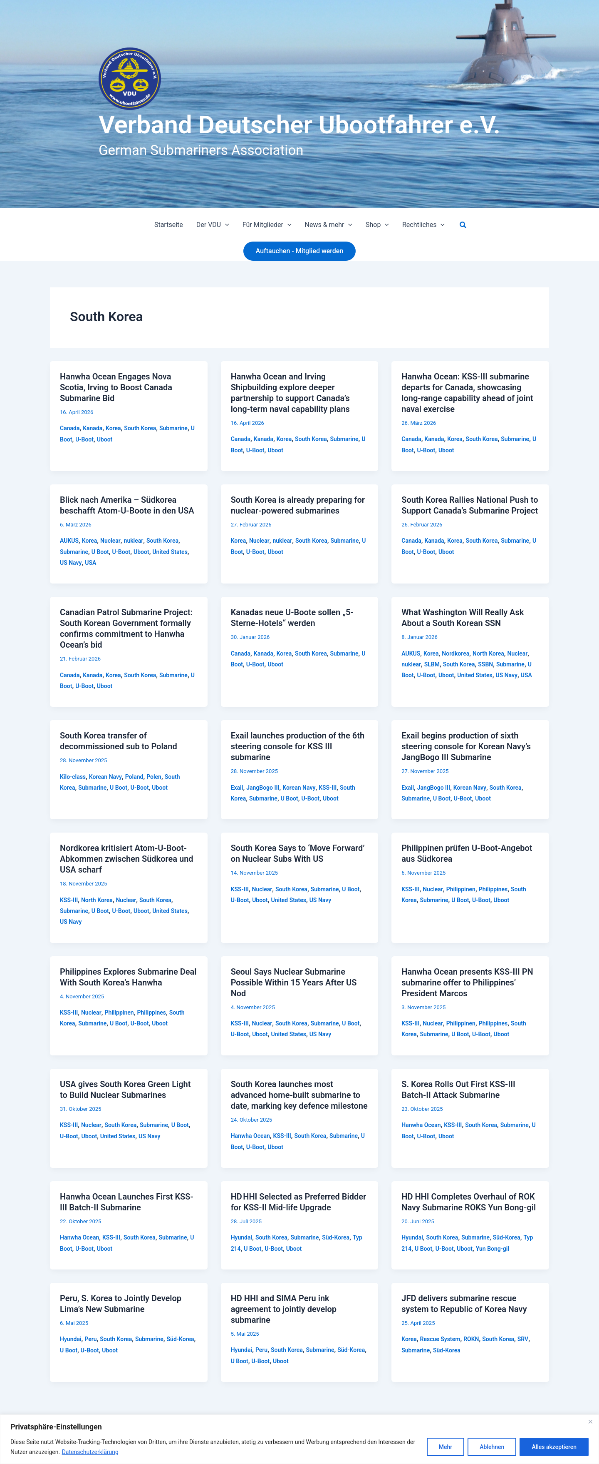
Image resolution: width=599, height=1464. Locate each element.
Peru (90, 1339)
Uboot (105, 439)
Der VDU (212, 225)
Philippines (493, 889)
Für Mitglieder (267, 225)
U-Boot (84, 439)
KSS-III (328, 787)
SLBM (432, 664)
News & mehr (328, 225)
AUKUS (69, 540)
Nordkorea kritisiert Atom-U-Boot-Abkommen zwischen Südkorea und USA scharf (126, 859)
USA (90, 562)
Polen (153, 776)
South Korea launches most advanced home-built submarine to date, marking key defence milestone (299, 1095)
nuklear (134, 540)
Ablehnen (492, 1447)
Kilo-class (73, 776)
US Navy (71, 562)
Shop (377, 225)
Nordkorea (455, 653)
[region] (299, 1439)
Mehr (445, 1447)
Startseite (168, 225)
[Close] (590, 1422)
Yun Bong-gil (492, 1248)
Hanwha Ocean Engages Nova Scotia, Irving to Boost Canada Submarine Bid (116, 387)
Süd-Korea (335, 1237)
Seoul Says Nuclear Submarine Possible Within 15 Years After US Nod (294, 982)
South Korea (140, 428)
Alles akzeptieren (554, 1447)
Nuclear (110, 540)
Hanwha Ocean (250, 1135)
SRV (522, 1339)
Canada (69, 428)
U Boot (100, 552)
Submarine (173, 428)
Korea (113, 428)
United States (169, 552)
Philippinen (460, 889)
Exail (237, 787)
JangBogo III (262, 787)
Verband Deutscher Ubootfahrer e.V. (299, 125)
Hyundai (241, 1237)
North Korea (488, 653)
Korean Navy (105, 776)
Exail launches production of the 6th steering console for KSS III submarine (297, 746)
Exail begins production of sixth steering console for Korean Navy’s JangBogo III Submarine (466, 746)
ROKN (471, 1339)
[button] (225, 225)
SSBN (485, 664)
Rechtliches (423, 225)
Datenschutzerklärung (90, 1452)
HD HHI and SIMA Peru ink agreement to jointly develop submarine (284, 1309)
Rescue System (440, 1339)
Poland (134, 776)
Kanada (92, 428)
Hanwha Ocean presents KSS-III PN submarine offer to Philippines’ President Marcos (467, 982)
